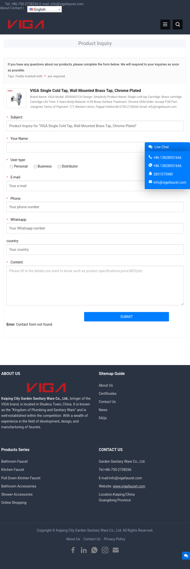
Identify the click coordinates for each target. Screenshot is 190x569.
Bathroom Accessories (18, 486)
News (103, 410)
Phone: (13, 198)
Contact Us (107, 402)
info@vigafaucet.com (66, 4)
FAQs (103, 418)
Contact (16, 8)
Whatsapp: (16, 219)
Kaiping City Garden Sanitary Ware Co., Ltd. (89, 530)
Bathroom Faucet (14, 461)
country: (12, 241)
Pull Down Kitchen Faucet (20, 478)
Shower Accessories (17, 494)
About (4, 8)
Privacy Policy (114, 539)
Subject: (14, 116)
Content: (15, 261)
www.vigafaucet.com (129, 486)
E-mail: (13, 176)
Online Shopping (13, 503)
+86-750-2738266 (24, 4)
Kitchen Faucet (12, 470)
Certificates (108, 394)
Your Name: (17, 138)
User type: (16, 159)
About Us (106, 385)
